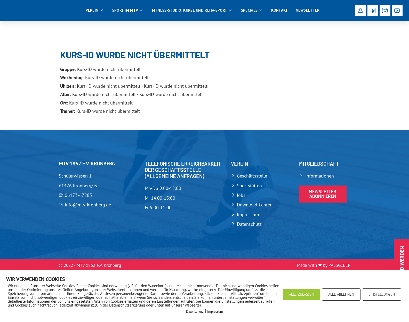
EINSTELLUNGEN (381, 294)
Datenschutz (195, 311)
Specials (251, 11)
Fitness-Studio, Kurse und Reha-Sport (192, 11)
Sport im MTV (127, 11)
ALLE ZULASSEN (301, 294)
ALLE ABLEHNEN (341, 294)
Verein (94, 11)
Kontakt (279, 10)
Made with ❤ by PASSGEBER (323, 266)
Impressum (215, 311)
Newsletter (308, 10)
